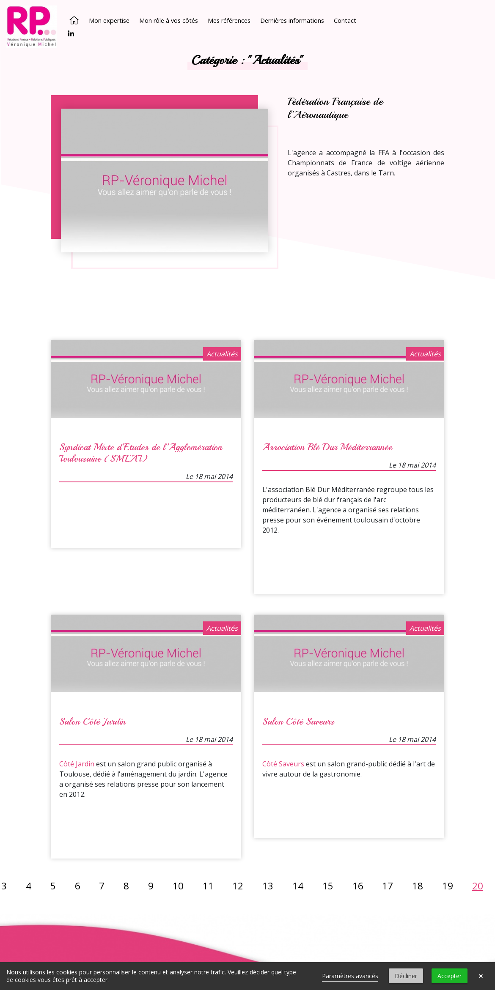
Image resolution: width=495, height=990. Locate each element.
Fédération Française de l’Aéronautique (335, 108)
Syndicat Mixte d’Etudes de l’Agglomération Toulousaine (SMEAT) (140, 453)
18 (417, 885)
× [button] (480, 976)
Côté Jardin (76, 763)
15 (327, 885)
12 (237, 885)
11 (208, 885)
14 (297, 885)
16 (357, 885)
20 (477, 885)
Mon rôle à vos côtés (168, 20)
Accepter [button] (449, 976)
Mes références (229, 20)
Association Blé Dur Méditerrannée (327, 447)
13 (267, 885)
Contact (345, 20)
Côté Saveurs (283, 763)
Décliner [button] (406, 976)
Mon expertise (109, 20)
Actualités (222, 353)
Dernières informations (292, 20)
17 (387, 885)
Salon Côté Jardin (92, 721)
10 (178, 885)
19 (447, 885)
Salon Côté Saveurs (298, 721)
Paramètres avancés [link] (350, 976)
